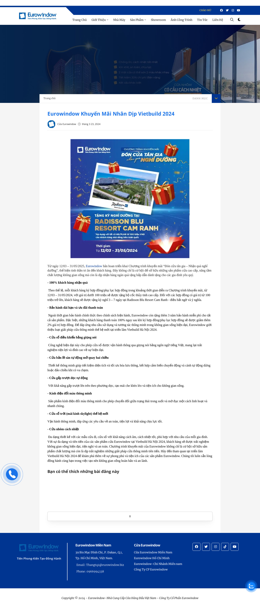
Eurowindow (94, 266)
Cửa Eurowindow (66, 124)
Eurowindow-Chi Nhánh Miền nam (158, 564)
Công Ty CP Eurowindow (151, 569)
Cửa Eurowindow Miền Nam (153, 552)
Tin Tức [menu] (202, 20)
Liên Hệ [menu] (217, 20)
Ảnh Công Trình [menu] (181, 20)
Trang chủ (49, 98)
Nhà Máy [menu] (119, 20)
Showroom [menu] (158, 20)
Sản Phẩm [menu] (136, 20)
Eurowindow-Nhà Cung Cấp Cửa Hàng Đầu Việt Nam (122, 598)
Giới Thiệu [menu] (98, 20)
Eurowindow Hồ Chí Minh (151, 558)
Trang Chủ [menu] (79, 20)
